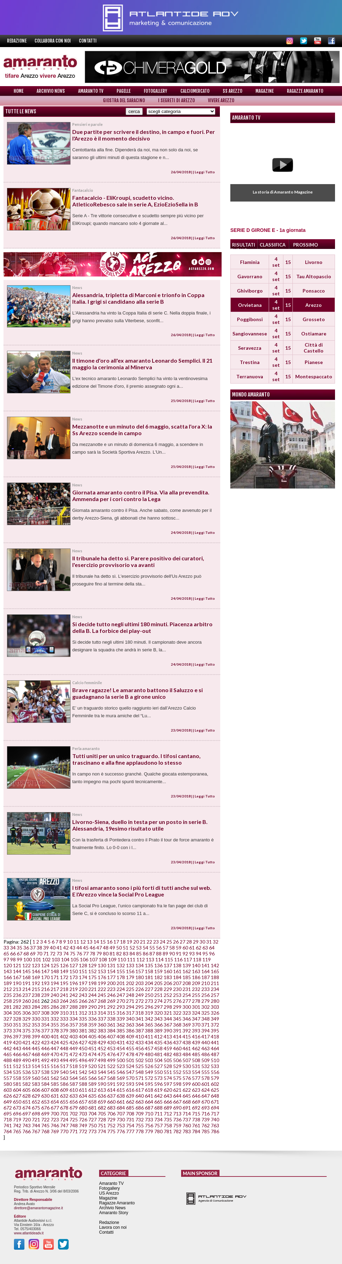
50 (119, 948)
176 (102, 977)
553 (187, 1072)
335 (83, 1019)
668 (187, 1102)
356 (64, 1025)
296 (149, 1007)
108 (103, 959)
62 (198, 948)
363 (130, 1025)
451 (92, 1048)
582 (26, 1084)
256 (205, 995)
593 (130, 1084)
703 (83, 1114)
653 (45, 1102)
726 (83, 1119)
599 (187, 1084)
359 (92, 1025)
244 (92, 995)
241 (64, 995)
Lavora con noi (113, 1227)
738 (196, 1119)
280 (215, 1001)
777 (130, 1131)
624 (205, 1090)
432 (130, 1042)
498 (102, 1060)
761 (196, 1125)
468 (36, 1054)
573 (158, 1078)
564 (73, 1078)
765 (17, 1131)
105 (74, 959)
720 (26, 1119)
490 (26, 1060)
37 (33, 948)
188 (215, 977)
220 (83, 989)
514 (36, 1066)
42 (66, 948)
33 (6, 948)
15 (103, 942)
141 (205, 965)
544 (102, 1072)
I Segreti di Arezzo (176, 100)
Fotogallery (155, 91)
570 (130, 1078)
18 (123, 942)
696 (17, 1114)
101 (37, 959)
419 (7, 1042)
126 (64, 965)
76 (79, 953)
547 (130, 1072)
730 (121, 1119)
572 (149, 1078)
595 (149, 1084)
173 (73, 977)
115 (169, 959)
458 (158, 1048)
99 (19, 959)
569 (121, 1078)
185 (187, 977)
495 (73, 1060)
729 (111, 1119)
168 (26, 977)
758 (168, 1125)
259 (17, 1001)
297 (158, 1007)
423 (45, 1042)
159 (158, 971)
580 (7, 1084)
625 (215, 1090)
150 (73, 971)
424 (55, 1042)
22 (149, 942)
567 (102, 1078)
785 (205, 1131)
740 (215, 1119)
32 (215, 942)
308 (45, 1013)
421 (26, 1042)
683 (111, 1108)
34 (13, 948)
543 (92, 1072)
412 (158, 1036)
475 (102, 1054)
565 (83, 1078)
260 (26, 1001)
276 (177, 1001)
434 (149, 1042)
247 (121, 995)
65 (6, 953)
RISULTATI (243, 245)
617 (139, 1090)
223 (111, 989)
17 (116, 942)
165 (215, 971)
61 (192, 948)
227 (149, 989)
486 (205, 1054)
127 (73, 965)
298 (168, 1007)
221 (92, 989)
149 (64, 971)
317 (130, 1013)
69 (33, 953)
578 (205, 1078)
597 (168, 1084)
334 (73, 1019)
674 (26, 1108)
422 (36, 1042)
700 (55, 1114)
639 (130, 1096)
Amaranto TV (90, 91)
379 (64, 1031)
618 (149, 1090)
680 (83, 1108)
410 (139, 1036)
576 (187, 1078)
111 (131, 959)
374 (17, 1031)
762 (205, 1125)
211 (215, 983)
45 (86, 948)
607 (45, 1090)
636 (102, 1096)
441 (215, 1042)
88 (159, 953)
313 (92, 1013)
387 (139, 1031)
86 (145, 953)
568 (111, 1078)
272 (139, 1001)
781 (168, 1131)
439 (196, 1042)
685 (130, 1108)
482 (168, 1054)
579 (215, 1078)
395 (215, 1031)
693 (205, 1108)
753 (121, 1125)
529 (177, 1066)
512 (17, 1066)
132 (121, 965)
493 (55, 1060)
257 (215, 995)
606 (36, 1090)
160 (168, 971)
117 (188, 959)
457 (149, 1048)
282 (17, 1007)
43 (72, 948)
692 (196, 1108)
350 (7, 1025)
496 (83, 1060)
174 (83, 977)
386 (130, 1031)
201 (121, 983)
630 (45, 1096)
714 (187, 1114)
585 (55, 1084)
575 (177, 1078)
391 (177, 1031)
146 (36, 971)
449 (73, 1048)
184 (177, 977)
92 (185, 953)
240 (55, 995)
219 (73, 989)
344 (168, 1019)
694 (215, 1108)
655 (64, 1102)
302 (205, 1007)
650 (17, 1102)
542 (83, 1072)
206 (168, 983)
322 (177, 1013)
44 (79, 948)
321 (168, 1013)
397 (17, 1036)
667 (177, 1102)
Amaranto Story (113, 1212)
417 (205, 1036)
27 (182, 942)
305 (17, 1013)
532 (205, 1066)
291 (102, 1007)
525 (139, 1066)
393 (196, 1031)
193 (45, 983)
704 (92, 1114)
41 (59, 948)
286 (55, 1007)
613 (102, 1090)
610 (73, 1090)
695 (7, 1114)
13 (89, 942)
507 (187, 1060)
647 (205, 1096)
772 (83, 1131)
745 (45, 1125)
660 (111, 1102)
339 (121, 1019)
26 (176, 942)
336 (92, 1019)
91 (178, 953)
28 (189, 942)
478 (130, 1054)
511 (7, 1066)
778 (139, 1131)
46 (92, 948)
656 (73, 1102)
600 (196, 1084)
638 (121, 1096)
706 (111, 1114)
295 (139, 1007)
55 (152, 948)
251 (158, 995)
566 (92, 1078)
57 (165, 948)
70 (39, 953)
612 (92, 1090)
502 (139, 1060)
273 (149, 1001)
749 (83, 1125)
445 (36, 1048)
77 (86, 953)
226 (139, 989)
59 (178, 948)
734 (158, 1119)
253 (177, 995)
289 (83, 1007)
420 (17, 1042)
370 (196, 1025)
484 (187, 1054)
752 (111, 1125)
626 (7, 1096)
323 (187, 1013)
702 (73, 1114)
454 (121, 1048)
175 (92, 977)
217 (55, 989)
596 (158, 1084)
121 (17, 965)
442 (7, 1048)
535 (17, 1072)
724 (64, 1119)
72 (52, 953)
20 (136, 942)
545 (111, 1072)
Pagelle (124, 91)
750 (92, 1125)
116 (178, 959)
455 (130, 1048)
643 (168, 1096)
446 (45, 1048)
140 (196, 965)
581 (17, 1084)
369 (187, 1025)
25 (169, 942)
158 (149, 971)
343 (158, 1019)
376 (36, 1031)
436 (168, 1042)
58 (172, 948)
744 (36, 1125)
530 (187, 1066)
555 (205, 1072)
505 (168, 1060)
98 (13, 959)
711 (158, 1114)
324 (196, 1013)
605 (26, 1090)
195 (64, 983)
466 (17, 1054)
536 (26, 1072)
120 (7, 965)
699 (45, 1114)
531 (196, 1066)
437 (177, 1042)
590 (102, 1084)
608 (55, 1090)
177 (111, 977)
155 (121, 971)
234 (215, 989)
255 (196, 995)
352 (26, 1025)
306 (26, 1013)
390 (168, 1031)
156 (130, 971)
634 (83, 1096)
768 (45, 1131)
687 (149, 1108)
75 (72, 953)
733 (149, 1119)
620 (168, 1090)
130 (102, 965)
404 (83, 1036)
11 (76, 942)
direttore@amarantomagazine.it (38, 1208)
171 (55, 977)
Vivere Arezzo (221, 100)
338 (111, 1019)
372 (215, 1025)
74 (66, 953)
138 (177, 965)
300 (187, 1007)
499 (111, 1060)
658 (92, 1102)
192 (36, 983)
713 (177, 1114)
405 (92, 1036)
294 (130, 1007)
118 (197, 959)
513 (26, 1066)
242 (73, 995)
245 (102, 995)
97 (6, 959)
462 (196, 1048)
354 (45, 1025)
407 (111, 1036)
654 (55, 1102)
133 (130, 965)
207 (177, 983)
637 (111, 1096)
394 (205, 1031)
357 (73, 1025)
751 (102, 1125)
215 (36, 989)
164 (205, 971)
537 (36, 1072)
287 (64, 1007)
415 (187, 1036)
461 (187, 1048)
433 (139, 1042)
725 (73, 1119)
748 (73, 1125)
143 (7, 971)
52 (132, 948)
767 (36, 1131)
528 (168, 1066)
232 (196, 989)
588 (83, 1084)
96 (212, 953)
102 (46, 959)
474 (92, 1054)
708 (130, 1114)
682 (102, 1108)
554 (196, 1072)
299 (177, 1007)
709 (139, 1114)
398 (26, 1036)
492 (45, 1060)
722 (45, 1119)
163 (196, 971)
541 (73, 1072)
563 (64, 1078)
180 (139, 977)
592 (121, 1084)
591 (111, 1084)
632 (64, 1096)
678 (64, 1108)
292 (111, 1007)
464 (215, 1048)
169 (36, 977)
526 (149, 1066)
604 (17, 1090)
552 (177, 1072)
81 (112, 953)
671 (215, 1102)
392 (187, 1031)
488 (7, 1060)
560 (36, 1078)
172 (64, 977)
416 (196, 1036)
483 (177, 1054)
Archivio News (51, 91)
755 (139, 1125)
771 (73, 1131)
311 (73, 1013)
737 (187, 1119)
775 (111, 1131)
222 (102, 989)
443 (17, 1048)
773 (92, 1131)
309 (55, 1013)
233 (205, 989)
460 (177, 1048)
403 (73, 1036)
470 (55, 1054)
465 (7, 1054)
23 (156, 942)
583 (36, 1084)
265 (73, 1001)
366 (158, 1025)
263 (55, 1001)
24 (162, 942)
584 (45, 1084)
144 (17, 971)
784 (196, 1131)
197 (83, 983)
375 (26, 1031)
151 (83, 971)
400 (45, 1036)
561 (45, 1078)
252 (168, 995)
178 (121, 977)
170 (45, 977)
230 (177, 989)
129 (92, 965)
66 (13, 953)
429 (102, 1042)
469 (45, 1054)
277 (187, 1001)
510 (215, 1060)
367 (168, 1025)
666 (168, 1102)
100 (27, 959)
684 (121, 1108)
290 (92, 1007)
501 (130, 1060)
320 (158, 1013)
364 (139, 1025)
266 (83, 1001)
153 (102, 971)
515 (45, 1066)
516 (55, 1066)
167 (17, 977)
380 (73, 1031)
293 (121, 1007)
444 (26, 1048)
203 (139, 983)
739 (205, 1119)
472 (73, 1054)
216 (45, 989)
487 (215, 1054)
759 (177, 1125)
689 (168, 1108)
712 (168, 1114)
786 (215, 1131)
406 (102, 1036)
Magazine (264, 91)
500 (121, 1060)
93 (192, 953)
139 (187, 965)
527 (158, 1066)
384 (111, 1031)
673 (17, 1108)
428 (92, 1042)
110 (122, 959)
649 (7, 1102)
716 (205, 1114)
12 (83, 942)
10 (70, 942)
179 (130, 977)
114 (159, 959)
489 (17, 1060)
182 (158, 977)
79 (99, 953)
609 (64, 1090)
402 (64, 1036)
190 (17, 983)
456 (139, 1048)
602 (215, 1084)
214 (26, 989)
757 (158, 1125)
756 (149, 1125)
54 (145, 948)
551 (168, 1072)
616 (130, 1090)
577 (196, 1078)
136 (158, 965)
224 (121, 989)
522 (111, 1066)
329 (26, 1019)
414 (177, 1036)
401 (55, 1036)
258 (7, 1001)
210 (205, 983)
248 (130, 995)
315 (111, 1013)
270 (121, 1001)
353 (36, 1025)
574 (168, 1078)
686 (139, 1108)
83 (125, 953)
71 (46, 953)
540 (64, 1072)
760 (187, 1125)
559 (26, 1078)
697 (26, 1114)
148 (55, 971)
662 (130, 1102)
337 (102, 1019)
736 (177, 1119)
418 (215, 1036)
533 (215, 1066)
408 (121, 1036)
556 (215, 1072)
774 (102, 1131)
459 (168, 1048)
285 (45, 1007)
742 (17, 1125)
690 (177, 1108)
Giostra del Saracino (124, 100)
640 (139, 1096)
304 (7, 1013)
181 (149, 977)
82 (119, 953)
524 (130, 1066)
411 (149, 1036)
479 (139, 1054)
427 (83, 1042)
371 (205, 1025)
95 (205, 953)
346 (187, 1019)
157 (139, 971)
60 (185, 948)
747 (64, 1125)
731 (130, 1119)
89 (165, 953)
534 (7, 1072)
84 (132, 953)
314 (102, 1013)
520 (92, 1066)
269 (111, 1001)
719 (17, 1119)
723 (55, 1119)
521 (102, 1066)
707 (121, 1114)
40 (52, 948)
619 (158, 1090)
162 (187, 971)
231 (187, 989)
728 (102, 1119)
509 (205, 1060)
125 (55, 965)
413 (168, 1036)
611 (83, 1090)
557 (7, 1078)
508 (196, 1060)
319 (149, 1013)
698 (36, 1114)
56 (159, 948)
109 (112, 959)
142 (215, 965)
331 (45, 1019)
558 (17, 1078)
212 (7, 989)
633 (73, 1096)
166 (7, 977)
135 (149, 965)
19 (129, 942)
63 (205, 948)
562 (55, 1078)
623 (196, 1090)
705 (102, 1114)
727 (92, 1119)
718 (7, 1119)
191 (26, 983)
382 (92, 1031)
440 (205, 1042)
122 (26, 965)
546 (121, 1072)
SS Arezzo (232, 91)
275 (168, 1001)
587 (73, 1084)
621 (177, 1090)
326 (215, 1013)
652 (36, 1102)
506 (177, 1060)
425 (64, 1042)
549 (149, 1072)
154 (111, 971)
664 (149, 1102)
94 (198, 953)
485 (196, 1054)
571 (139, 1078)
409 (130, 1036)
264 (64, 1001)
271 (130, 1001)
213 (17, 989)
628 (26, 1096)
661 (121, 1102)
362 (121, 1025)
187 (205, 977)
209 (196, 983)
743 (26, 1125)
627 (17, 1096)
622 (187, 1090)
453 (111, 1048)
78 (92, 953)
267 (92, 1001)
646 (196, 1096)
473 (83, 1054)
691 (187, 1108)
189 (7, 983)
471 (64, 1054)
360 (102, 1025)
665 (158, 1102)
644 (177, 1096)
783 (187, 1131)
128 (83, 965)
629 (36, 1096)
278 (196, 1001)
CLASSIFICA (272, 245)
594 (139, 1084)
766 (26, 1131)
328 (17, 1019)
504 (158, 1060)
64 (212, 948)
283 (26, 1007)
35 (19, 948)
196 (73, 983)
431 (121, 1042)
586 (64, 1084)
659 (102, 1102)
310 (64, 1013)
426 (73, 1042)
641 (149, 1096)
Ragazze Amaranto (305, 91)
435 (158, 1042)
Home (18, 91)
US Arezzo (109, 1193)
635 (92, 1096)
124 (45, 965)
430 (111, 1042)
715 (196, 1114)
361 (111, 1025)
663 (139, 1102)
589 (92, 1084)
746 (55, 1125)
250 (149, 995)
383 (102, 1031)
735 (168, 1119)
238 (36, 995)
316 (121, 1013)
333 (64, 1019)
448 (64, 1048)
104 (65, 959)
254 (187, 995)
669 (196, 1102)
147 (45, 971)
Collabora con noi (53, 41)
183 (168, 977)
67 (19, 953)
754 (130, 1125)
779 (149, 1131)
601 (205, 1084)
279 (205, 1001)
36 (26, 948)
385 (121, 1031)
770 (64, 1131)
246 (111, 995)
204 (149, 983)
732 (139, 1119)
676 (45, 1108)
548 (139, 1072)
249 (139, 995)
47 (99, 948)
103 (56, 959)
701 (64, 1114)
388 (149, 1031)
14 (96, 942)
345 (177, 1019)
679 (73, 1108)
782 (177, 1131)
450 (83, 1048)
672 (7, 1108)
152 (92, 971)
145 (26, 971)
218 (64, 989)
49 (112, 948)
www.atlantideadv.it (29, 1233)
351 (17, 1025)
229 (168, 989)
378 (55, 1031)
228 (158, 989)
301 (196, 1007)
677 (55, 1108)
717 (215, 1114)
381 (83, 1031)
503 (149, 1060)
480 (149, 1054)
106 (84, 959)
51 (125, 948)
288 (73, 1007)
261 (36, 1001)
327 (7, 1019)
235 (7, 995)
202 (130, 983)
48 (106, 948)
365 (149, 1025)
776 (121, 1131)
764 (7, 1131)
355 (55, 1025)
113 (150, 959)
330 (36, 1019)
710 (149, 1114)
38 (39, 948)
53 (139, 948)
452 (102, 1048)
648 (215, 1096)
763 (215, 1125)
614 (111, 1090)
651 (26, 1102)
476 (111, 1054)
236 (17, 995)
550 (158, 1072)
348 (205, 1019)
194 (55, 983)
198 (92, 983)
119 (206, 959)
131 (111, 965)
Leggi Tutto (205, 172)
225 (130, 989)
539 (55, 1072)
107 (93, 959)
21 (143, 942)
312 (83, 1013)
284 (36, 1007)
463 (205, 1048)
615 (121, 1090)
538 (45, 1072)
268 (102, 1001)
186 (196, 977)
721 (36, 1119)
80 (106, 953)
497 (92, 1060)
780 (158, 1131)
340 (130, 1019)
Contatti (88, 41)
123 (36, 965)
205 (158, 983)
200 (111, 983)
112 (140, 959)
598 (177, 1084)
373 (7, 1031)
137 (168, 965)
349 (215, 1019)
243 (83, 995)
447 (55, 1048)
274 (158, 1001)
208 (187, 983)
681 (92, 1108)
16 (109, 942)
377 (45, 1031)
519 (83, 1066)
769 (55, 1131)
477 (121, 1054)
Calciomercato (194, 91)
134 (139, 965)
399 (36, 1036)
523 (121, 1066)
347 (196, 1019)
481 (158, 1054)
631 (55, 1096)
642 (158, 1096)
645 (187, 1096)
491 (36, 1060)
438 (187, 1042)
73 (59, 953)
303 (215, 1007)
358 (83, 1025)
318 (139, 1013)
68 (26, 953)
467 (26, 1054)
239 (45, 995)
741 (7, 1125)
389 (158, 1031)
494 (64, 1060)
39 (46, 948)
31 (209, 942)
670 (205, 1102)
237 (26, 995)
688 (158, 1108)
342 (149, 1019)
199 (102, 983)
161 (177, 971)
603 (7, 1090)
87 (152, 953)
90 (172, 953)
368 (177, 1025)
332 (55, 1019)
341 (139, 1019)
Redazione (17, 41)
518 (73, 1066)
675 (36, 1108)
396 (7, 1036)
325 (205, 1013)
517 (64, 1066)
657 (83, 1102)
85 (139, 953)
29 (196, 942)
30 (202, 942)
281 (7, 1007)
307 (36, 1013)
